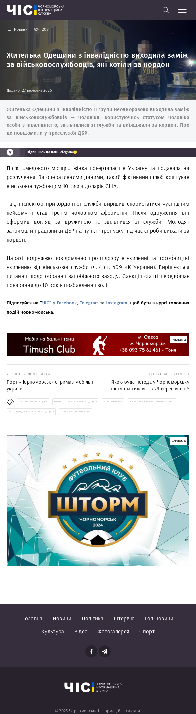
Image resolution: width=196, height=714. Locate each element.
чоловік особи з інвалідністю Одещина (75, 401)
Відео (81, 631)
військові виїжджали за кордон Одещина (152, 401)
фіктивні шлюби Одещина (33, 401)
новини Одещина (113, 401)
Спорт (147, 631)
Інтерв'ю (124, 618)
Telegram (89, 303)
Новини (62, 618)
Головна (32, 618)
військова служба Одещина (75, 411)
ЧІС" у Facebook (59, 303)
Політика (93, 618)
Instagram (116, 303)
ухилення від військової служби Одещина (31, 411)
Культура (52, 631)
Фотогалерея (113, 631)
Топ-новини (158, 618)
